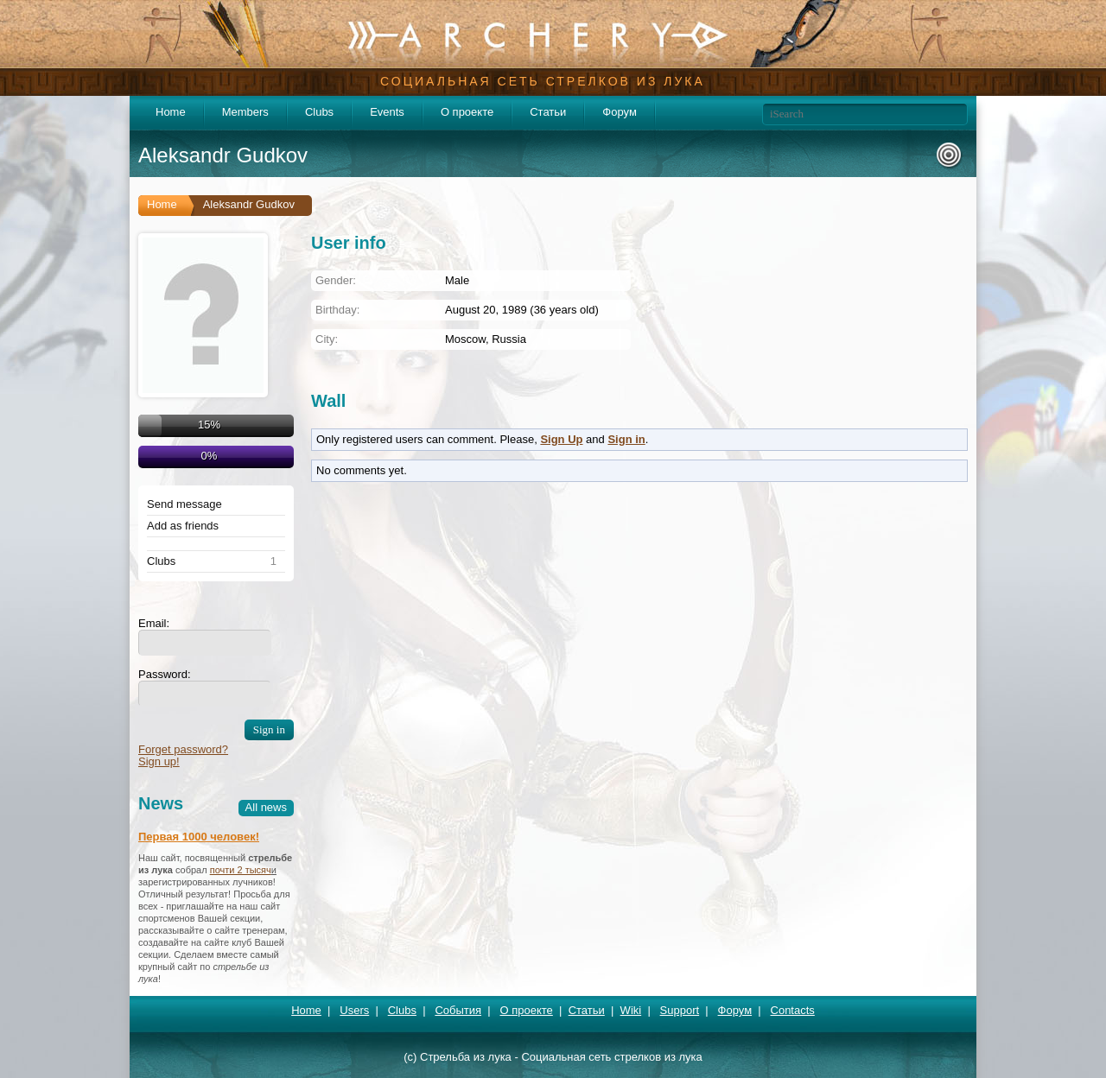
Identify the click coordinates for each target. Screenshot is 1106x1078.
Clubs (319, 111)
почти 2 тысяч (240, 870)
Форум (619, 111)
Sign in (626, 439)
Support (680, 1010)
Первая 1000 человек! (198, 836)
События (458, 1010)
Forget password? (183, 749)
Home (171, 111)
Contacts (793, 1010)
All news (266, 807)
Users (354, 1010)
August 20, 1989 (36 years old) (522, 309)
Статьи (548, 111)
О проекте (467, 111)
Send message (184, 504)
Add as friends (183, 526)
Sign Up (561, 439)
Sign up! (159, 761)
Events (387, 111)
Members (245, 111)
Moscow (465, 339)
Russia (509, 339)
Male (457, 280)
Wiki (631, 1010)
